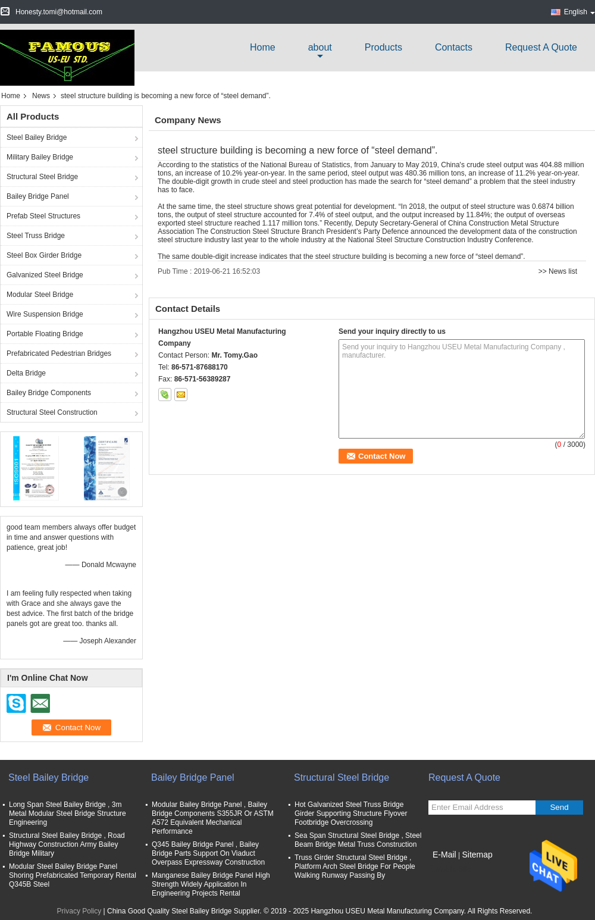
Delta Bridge (26, 373)
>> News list (557, 271)
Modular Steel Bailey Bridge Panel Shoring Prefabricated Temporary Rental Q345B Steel (72, 875)
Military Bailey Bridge (40, 157)
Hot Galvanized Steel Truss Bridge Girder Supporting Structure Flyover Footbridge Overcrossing (351, 813)
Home (262, 47)
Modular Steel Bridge (40, 294)
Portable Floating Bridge (45, 334)
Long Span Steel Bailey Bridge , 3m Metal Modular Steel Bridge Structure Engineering (67, 813)
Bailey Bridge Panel (38, 196)
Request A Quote (541, 47)
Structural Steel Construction (52, 412)
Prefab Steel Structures (43, 216)
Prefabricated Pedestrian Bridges (59, 353)
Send (559, 807)
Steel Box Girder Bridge (44, 255)
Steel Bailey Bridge (37, 137)
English (579, 12)
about (320, 47)
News (41, 96)
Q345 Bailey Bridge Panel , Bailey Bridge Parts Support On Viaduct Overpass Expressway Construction (208, 853)
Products (383, 47)
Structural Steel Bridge (42, 177)
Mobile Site (449, 869)
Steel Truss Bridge (36, 235)
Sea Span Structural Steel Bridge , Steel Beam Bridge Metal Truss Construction (358, 840)
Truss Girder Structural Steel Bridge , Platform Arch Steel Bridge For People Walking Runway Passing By (355, 866)
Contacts (453, 47)
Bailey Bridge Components (49, 393)
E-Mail (444, 854)
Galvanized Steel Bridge (45, 275)
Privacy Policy (79, 911)
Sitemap (477, 854)
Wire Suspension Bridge (45, 314)
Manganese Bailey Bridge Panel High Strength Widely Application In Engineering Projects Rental (211, 884)
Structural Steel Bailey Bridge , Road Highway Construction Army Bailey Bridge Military (67, 844)
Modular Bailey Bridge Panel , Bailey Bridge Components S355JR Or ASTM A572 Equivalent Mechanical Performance (213, 817)
